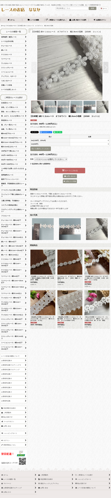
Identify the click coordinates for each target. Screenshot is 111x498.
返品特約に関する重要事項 (40, 164)
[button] (33, 67)
